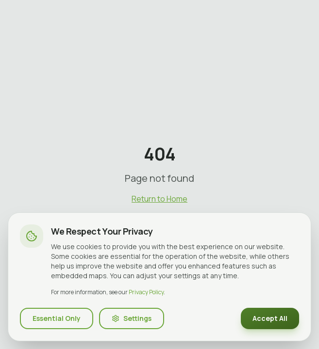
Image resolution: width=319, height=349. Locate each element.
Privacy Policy (146, 292)
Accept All (269, 318)
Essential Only (57, 318)
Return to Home (159, 198)
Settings (131, 318)
